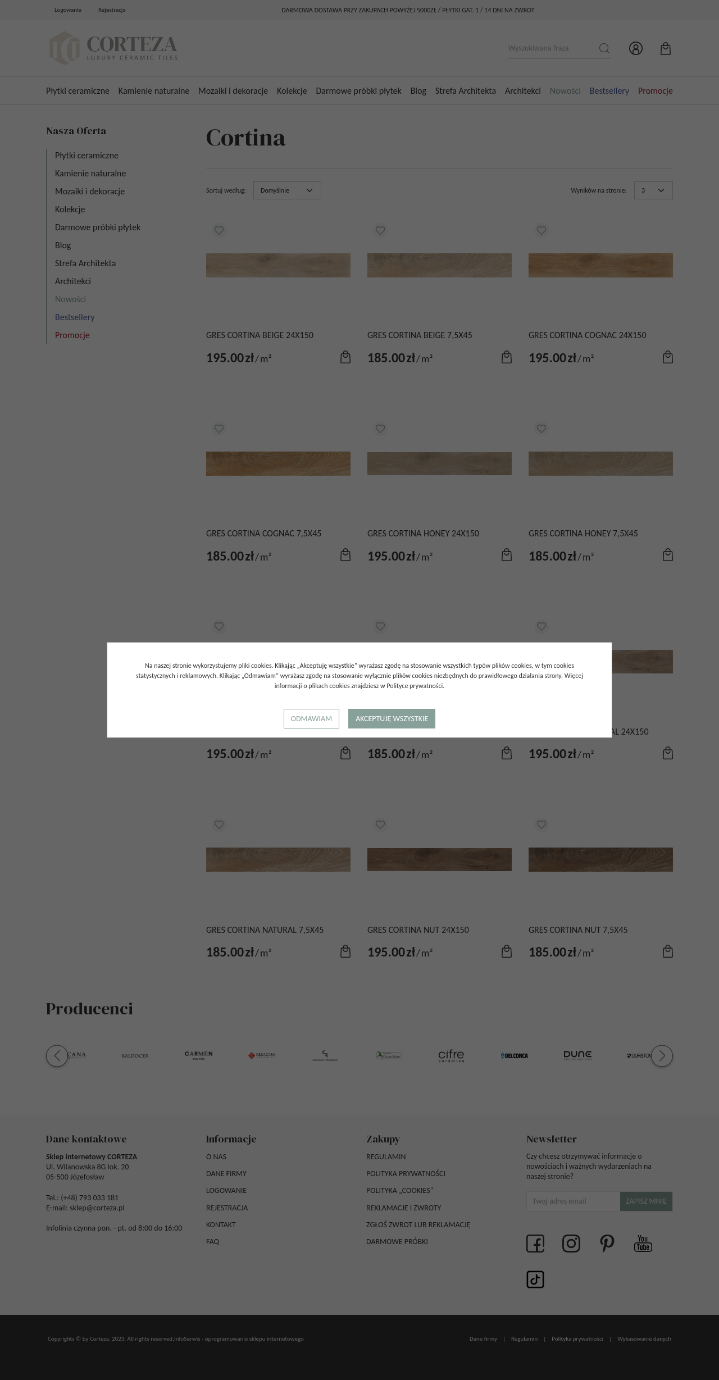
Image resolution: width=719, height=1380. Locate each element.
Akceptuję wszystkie (392, 718)
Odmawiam (311, 718)
